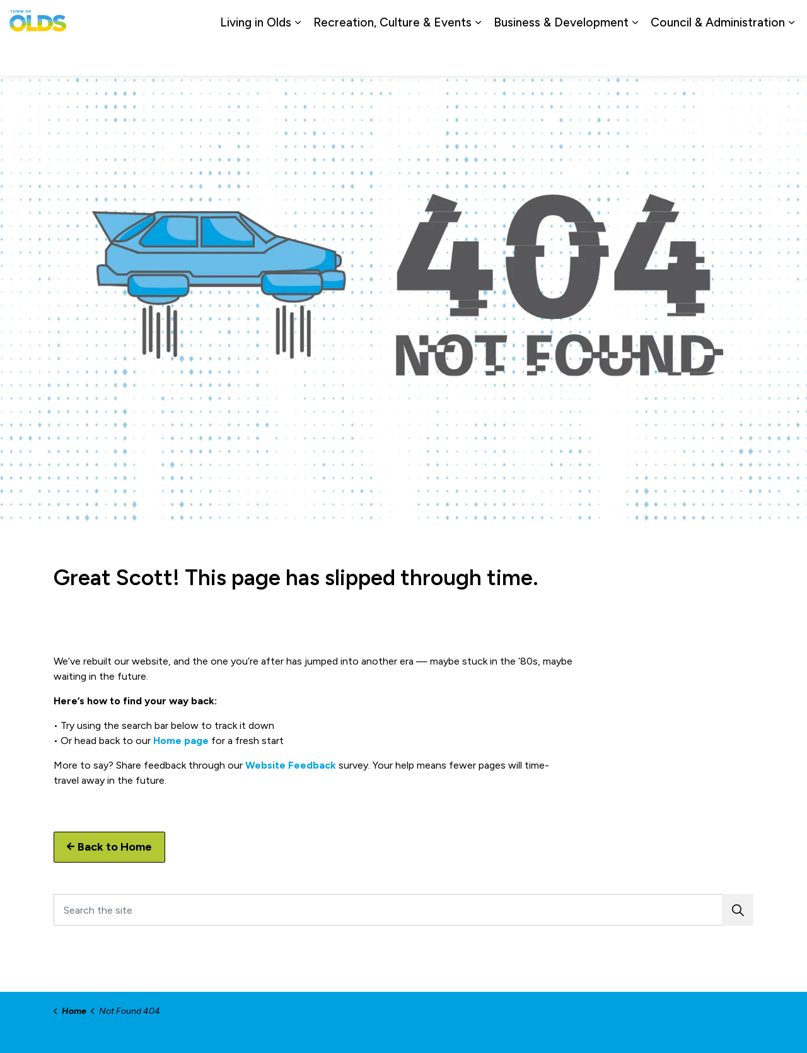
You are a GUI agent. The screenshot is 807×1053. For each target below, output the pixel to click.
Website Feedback (290, 765)
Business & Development (561, 56)
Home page (181, 741)
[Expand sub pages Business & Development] (635, 57)
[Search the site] (403, 910)
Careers (604, 18)
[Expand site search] (785, 19)
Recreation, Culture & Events (392, 56)
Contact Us (655, 18)
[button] (737, 910)
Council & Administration (718, 56)
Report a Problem (727, 18)
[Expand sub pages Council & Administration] (791, 57)
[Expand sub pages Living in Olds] (297, 57)
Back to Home (109, 847)
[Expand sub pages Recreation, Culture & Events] (478, 57)
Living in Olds (255, 56)
